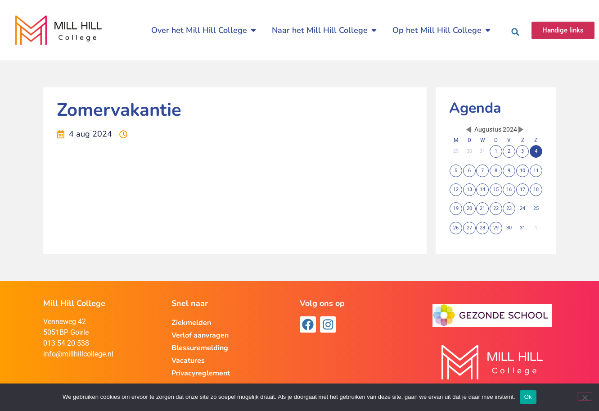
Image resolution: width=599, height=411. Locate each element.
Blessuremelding (199, 348)
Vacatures (188, 360)
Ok (528, 396)
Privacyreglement (200, 373)
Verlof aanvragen (200, 335)
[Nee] (584, 397)
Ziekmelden (191, 323)
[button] (515, 32)
